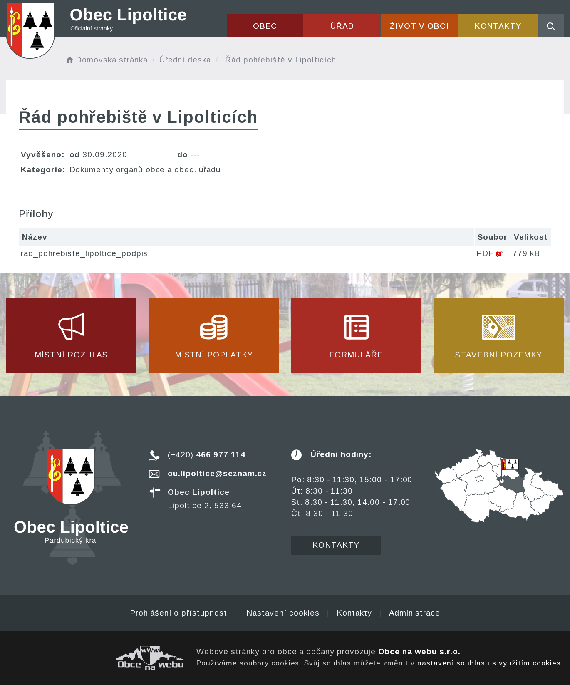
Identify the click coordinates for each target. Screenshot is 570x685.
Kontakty (498, 26)
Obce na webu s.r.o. (419, 651)
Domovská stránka (106, 59)
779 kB (526, 253)
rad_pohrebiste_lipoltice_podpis (84, 253)
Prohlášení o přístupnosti (179, 612)
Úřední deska (185, 59)
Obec (265, 26)
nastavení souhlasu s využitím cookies (489, 663)
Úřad (342, 26)
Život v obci (419, 26)
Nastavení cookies (282, 612)
